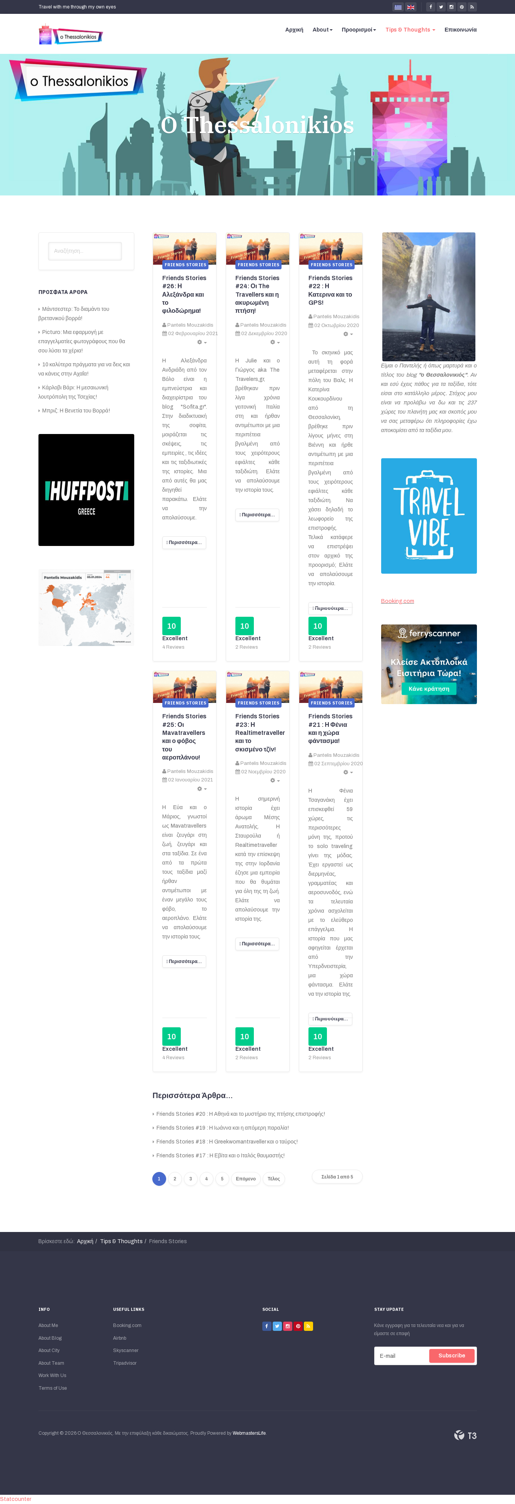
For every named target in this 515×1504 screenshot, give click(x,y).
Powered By (465, 1435)
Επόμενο (246, 1179)
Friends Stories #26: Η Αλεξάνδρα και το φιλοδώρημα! (184, 294)
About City (49, 1350)
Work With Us (52, 1375)
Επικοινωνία (461, 30)
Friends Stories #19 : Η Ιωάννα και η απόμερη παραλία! (222, 1128)
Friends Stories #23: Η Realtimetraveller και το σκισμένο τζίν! (260, 732)
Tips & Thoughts (410, 30)
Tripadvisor (125, 1363)
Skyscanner (125, 1350)
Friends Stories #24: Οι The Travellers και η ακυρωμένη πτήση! (257, 294)
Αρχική (294, 30)
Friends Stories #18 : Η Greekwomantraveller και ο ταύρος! (226, 1142)
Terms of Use (52, 1388)
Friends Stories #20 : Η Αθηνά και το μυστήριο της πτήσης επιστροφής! (240, 1114)
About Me (48, 1325)
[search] (85, 251)
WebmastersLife (249, 1433)
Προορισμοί (359, 30)
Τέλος (274, 1179)
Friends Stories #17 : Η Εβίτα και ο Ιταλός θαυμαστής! (220, 1155)
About (323, 30)
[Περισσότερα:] (184, 542)
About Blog (50, 1338)
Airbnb (119, 1338)
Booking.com (397, 601)
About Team (51, 1363)
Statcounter (15, 1499)
